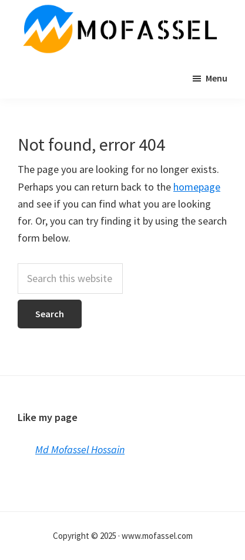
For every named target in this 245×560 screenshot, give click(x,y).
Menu (216, 78)
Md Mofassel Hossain (80, 449)
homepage (196, 187)
